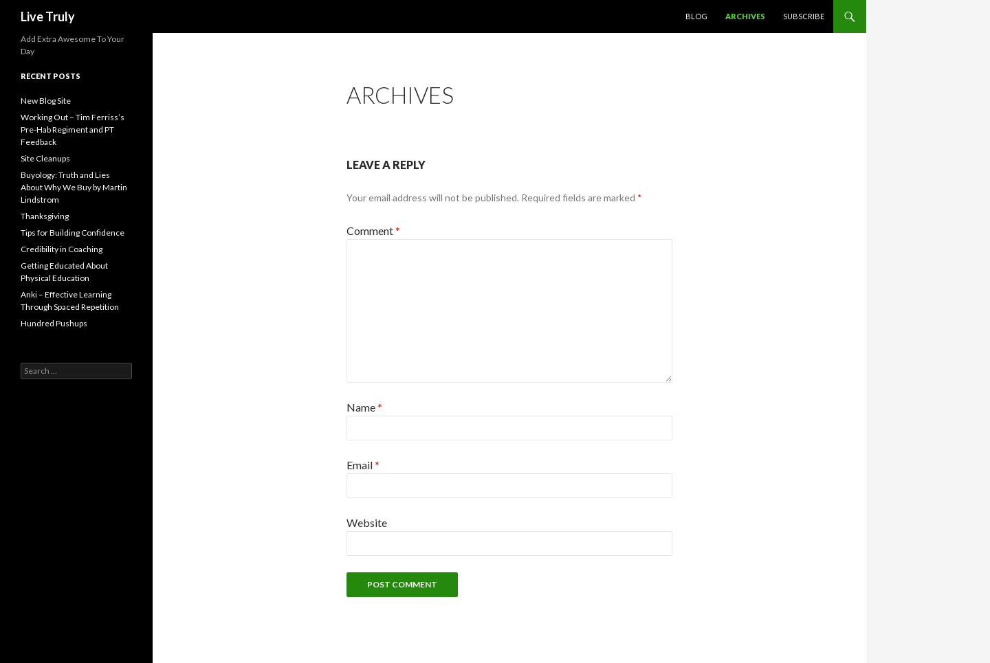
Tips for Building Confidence (72, 232)
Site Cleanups (45, 158)
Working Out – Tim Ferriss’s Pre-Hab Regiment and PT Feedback (72, 129)
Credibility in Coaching (61, 249)
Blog (696, 16)
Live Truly (48, 16)
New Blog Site (46, 100)
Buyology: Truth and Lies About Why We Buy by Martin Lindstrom (74, 187)
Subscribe (803, 16)
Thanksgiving (45, 216)
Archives (745, 16)
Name (364, 407)
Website (366, 522)
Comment (373, 230)
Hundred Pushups (54, 323)
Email (363, 464)
